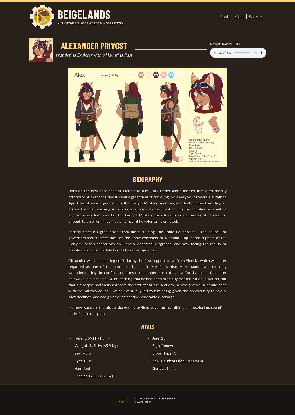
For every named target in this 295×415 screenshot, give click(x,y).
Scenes (256, 16)
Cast (239, 16)
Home (125, 398)
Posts (225, 16)
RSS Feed (123, 402)
